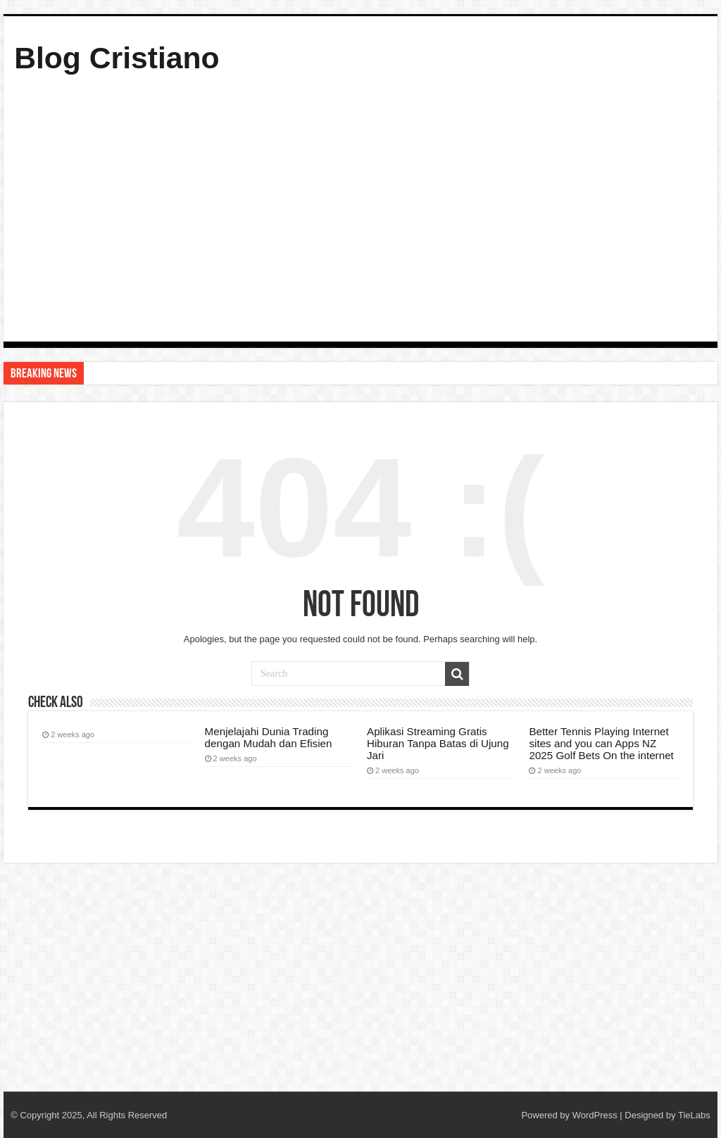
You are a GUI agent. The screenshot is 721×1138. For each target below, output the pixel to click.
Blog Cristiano (117, 58)
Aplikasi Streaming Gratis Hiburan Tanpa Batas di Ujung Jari (438, 743)
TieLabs (694, 1115)
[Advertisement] (360, 205)
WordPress (594, 1115)
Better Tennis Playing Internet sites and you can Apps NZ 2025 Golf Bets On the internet (601, 743)
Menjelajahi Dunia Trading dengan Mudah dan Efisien (268, 737)
